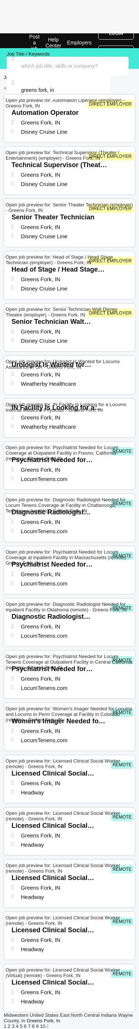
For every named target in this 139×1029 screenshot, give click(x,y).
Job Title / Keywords (28, 54)
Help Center (53, 43)
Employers (79, 43)
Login (116, 33)
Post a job (34, 43)
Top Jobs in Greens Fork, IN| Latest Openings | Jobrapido (24, 40)
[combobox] (58, 90)
